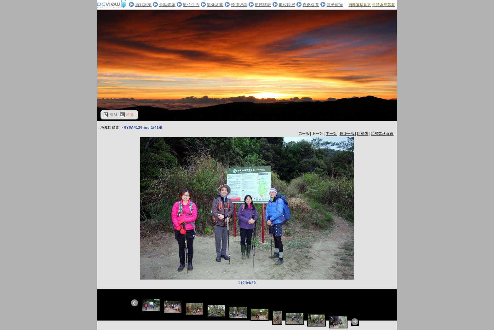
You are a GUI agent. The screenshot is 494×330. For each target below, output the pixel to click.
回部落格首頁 (359, 5)
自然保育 (311, 5)
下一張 (331, 134)
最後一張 (347, 134)
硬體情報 (263, 5)
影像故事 (215, 5)
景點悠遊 (167, 5)
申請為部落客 (383, 5)
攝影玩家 (143, 5)
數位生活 (191, 5)
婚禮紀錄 (239, 5)
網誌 (114, 115)
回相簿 (362, 134)
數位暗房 (287, 5)
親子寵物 (335, 5)
